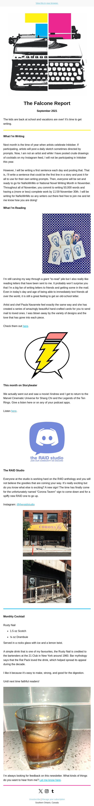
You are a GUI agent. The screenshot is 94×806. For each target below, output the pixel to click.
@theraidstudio (26, 504)
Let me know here (50, 780)
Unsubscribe (34, 799)
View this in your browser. (47, 3)
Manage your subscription (53, 799)
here (25, 326)
